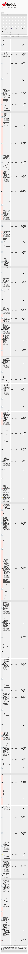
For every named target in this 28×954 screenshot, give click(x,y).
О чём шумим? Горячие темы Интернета (5, 560)
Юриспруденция (6, 247)
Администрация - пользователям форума (6, 881)
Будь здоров (5, 494)
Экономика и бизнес (6, 231)
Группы (15, 9)
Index (3, 9)
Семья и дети (5, 467)
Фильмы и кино (6, 358)
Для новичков (5, 917)
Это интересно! (6, 412)
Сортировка (5, 924)
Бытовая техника (6, 763)
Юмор (4, 315)
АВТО (4, 403)
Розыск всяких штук (6, 693)
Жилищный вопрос (6, 155)
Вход (25, 9)
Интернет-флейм (6, 732)
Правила (7, 9)
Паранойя (5, 540)
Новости (4, 39)
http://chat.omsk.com (6, 807)
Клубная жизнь (5, 861)
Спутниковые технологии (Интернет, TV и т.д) (6, 645)
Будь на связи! (5, 602)
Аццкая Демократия (6, 790)
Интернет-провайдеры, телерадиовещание (6, 616)
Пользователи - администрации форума (6, 894)
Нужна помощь (5, 384)
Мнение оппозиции (6, 210)
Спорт (4, 307)
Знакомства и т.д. (6, 851)
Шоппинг (4, 258)
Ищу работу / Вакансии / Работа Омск (6, 71)
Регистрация (20, 9)
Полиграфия (5, 442)
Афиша (4, 89)
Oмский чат (5, 806)
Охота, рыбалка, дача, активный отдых (6, 269)
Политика (5, 113)
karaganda (15, 32)
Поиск (12, 9)
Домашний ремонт (6, 741)
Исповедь (5, 825)
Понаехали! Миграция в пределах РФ (5, 347)
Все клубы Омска (6, 873)
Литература (5, 376)
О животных (5, 457)
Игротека (4, 288)
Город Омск (5, 52)
